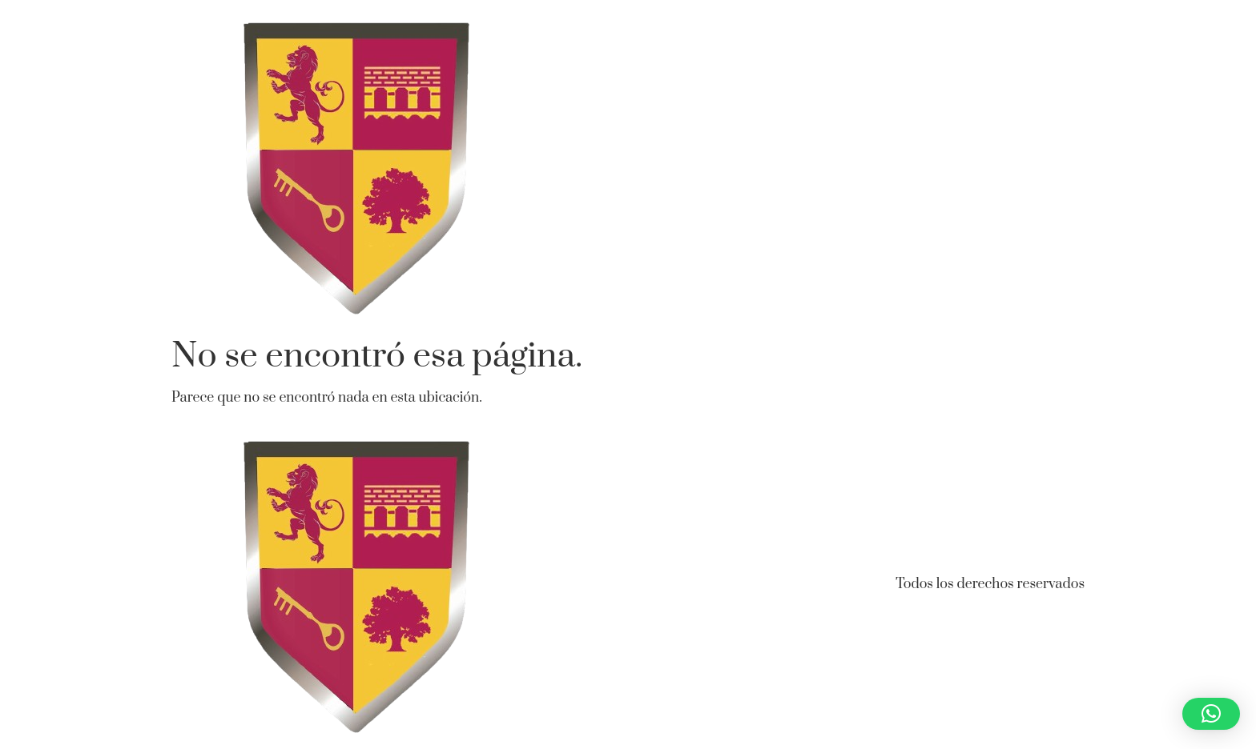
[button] (1211, 714)
